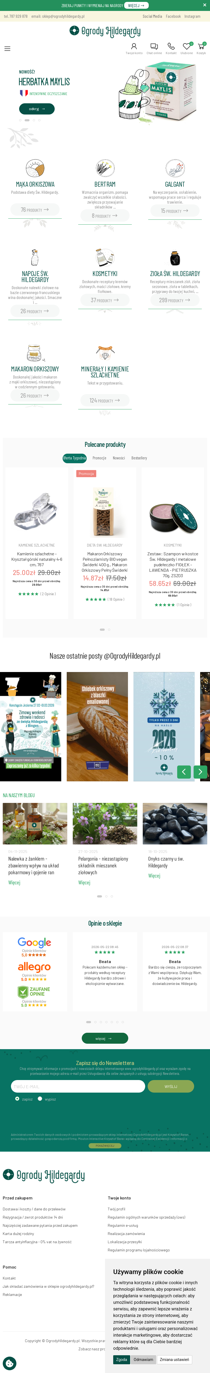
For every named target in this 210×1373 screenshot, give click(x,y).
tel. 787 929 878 (16, 16)
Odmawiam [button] (143, 1359)
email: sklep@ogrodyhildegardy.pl (57, 16)
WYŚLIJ (171, 1086)
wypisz (50, 1099)
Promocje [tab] (99, 457)
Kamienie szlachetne (37, 545)
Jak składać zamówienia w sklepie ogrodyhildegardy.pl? (48, 1286)
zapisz (27, 1099)
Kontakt (9, 1278)
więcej (105, 1038)
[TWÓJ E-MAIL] (78, 1086)
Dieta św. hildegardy (104, 545)
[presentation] (52, 1116)
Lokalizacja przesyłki (125, 1241)
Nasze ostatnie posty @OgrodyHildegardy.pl (104, 655)
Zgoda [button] (121, 1359)
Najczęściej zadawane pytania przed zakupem (40, 1225)
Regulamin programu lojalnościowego (139, 1250)
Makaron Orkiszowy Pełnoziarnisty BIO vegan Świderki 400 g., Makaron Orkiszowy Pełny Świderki (105, 562)
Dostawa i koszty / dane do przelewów (34, 1209)
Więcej (14, 882)
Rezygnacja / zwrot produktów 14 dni (33, 1217)
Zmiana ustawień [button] (174, 1359)
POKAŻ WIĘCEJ (105, 1145)
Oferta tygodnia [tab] (74, 457)
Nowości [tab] (119, 457)
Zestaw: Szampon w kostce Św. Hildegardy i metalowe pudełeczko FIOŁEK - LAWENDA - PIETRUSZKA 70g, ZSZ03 (172, 564)
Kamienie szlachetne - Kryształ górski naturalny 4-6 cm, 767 (36, 559)
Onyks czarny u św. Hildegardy (166, 862)
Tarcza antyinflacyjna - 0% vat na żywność (37, 1241)
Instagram (192, 16)
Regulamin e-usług (123, 1225)
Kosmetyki (173, 545)
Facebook (173, 16)
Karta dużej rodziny (18, 1233)
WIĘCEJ (136, 5)
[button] (134, 48)
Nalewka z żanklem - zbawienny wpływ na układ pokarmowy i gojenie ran (33, 865)
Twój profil (116, 1209)
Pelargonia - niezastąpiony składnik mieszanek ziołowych (103, 865)
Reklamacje (12, 1294)
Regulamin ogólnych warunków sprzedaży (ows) (146, 1217)
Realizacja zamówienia (126, 1233)
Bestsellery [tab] (139, 457)
